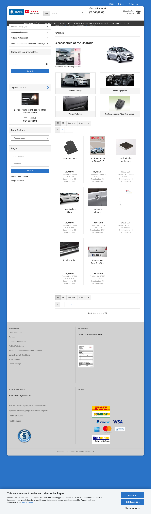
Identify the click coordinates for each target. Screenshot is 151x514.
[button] (111, 4)
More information (132, 508)
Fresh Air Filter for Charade (126, 167)
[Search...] (46, 13)
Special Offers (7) (120, 23)
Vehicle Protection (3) (19, 42)
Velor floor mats (69, 166)
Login (30, 76)
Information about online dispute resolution (25, 358)
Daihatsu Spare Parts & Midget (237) (91, 23)
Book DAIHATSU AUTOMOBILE (98, 167)
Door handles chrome (97, 218)
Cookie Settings (15, 371)
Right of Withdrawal (16, 354)
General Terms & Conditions (19, 362)
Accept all (132, 495)
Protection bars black (69, 218)
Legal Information (16, 340)
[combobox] (71, 130)
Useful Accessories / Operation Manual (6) (28, 48)
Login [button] (121, 4)
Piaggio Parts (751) (31, 23)
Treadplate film (69, 267)
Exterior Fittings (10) (19, 31)
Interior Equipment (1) (19, 37)
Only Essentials (133, 502)
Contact (12, 344)
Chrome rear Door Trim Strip (97, 269)
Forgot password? (18, 185)
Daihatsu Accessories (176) (57, 23)
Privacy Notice (27, 503)
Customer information (17, 349)
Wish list (133, 4)
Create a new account (19, 181)
